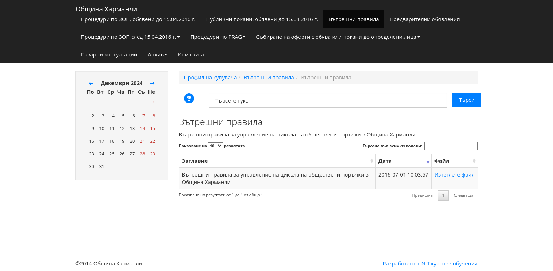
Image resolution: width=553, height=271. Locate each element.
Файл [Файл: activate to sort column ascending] (442, 160)
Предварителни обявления (425, 19)
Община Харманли (106, 7)
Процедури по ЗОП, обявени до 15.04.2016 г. (138, 19)
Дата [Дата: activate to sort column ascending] (385, 160)
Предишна (422, 195)
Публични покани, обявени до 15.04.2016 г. (262, 19)
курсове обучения (454, 263)
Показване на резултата (212, 145)
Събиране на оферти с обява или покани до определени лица (338, 36)
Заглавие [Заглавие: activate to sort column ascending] (195, 160)
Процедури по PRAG (218, 36)
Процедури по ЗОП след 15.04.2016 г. (130, 36)
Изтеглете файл (455, 174)
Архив (157, 54)
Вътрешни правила (354, 19)
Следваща (463, 195)
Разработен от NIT (406, 263)
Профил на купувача (210, 77)
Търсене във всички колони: (420, 146)
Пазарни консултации (109, 54)
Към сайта (191, 54)
